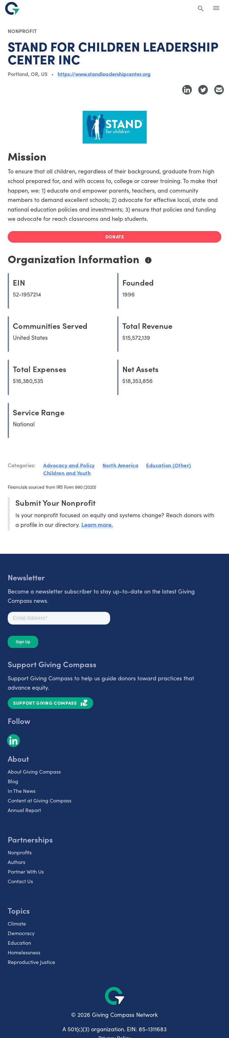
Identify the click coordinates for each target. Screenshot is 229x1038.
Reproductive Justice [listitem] (31, 961)
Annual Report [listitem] (24, 809)
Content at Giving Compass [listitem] (39, 800)
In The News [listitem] (22, 790)
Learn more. (97, 524)
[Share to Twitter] (203, 90)
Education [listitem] (19, 942)
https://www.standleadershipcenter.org (104, 73)
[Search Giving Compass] (201, 9)
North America (120, 465)
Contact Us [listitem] (20, 880)
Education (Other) (168, 465)
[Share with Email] (219, 90)
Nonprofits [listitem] (20, 852)
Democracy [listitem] (21, 932)
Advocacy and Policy (69, 465)
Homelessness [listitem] (24, 952)
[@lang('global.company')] (12, 8)
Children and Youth (67, 472)
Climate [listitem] (17, 923)
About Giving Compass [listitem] (34, 771)
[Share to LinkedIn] (187, 90)
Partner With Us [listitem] (26, 871)
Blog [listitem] (13, 781)
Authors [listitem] (16, 861)
